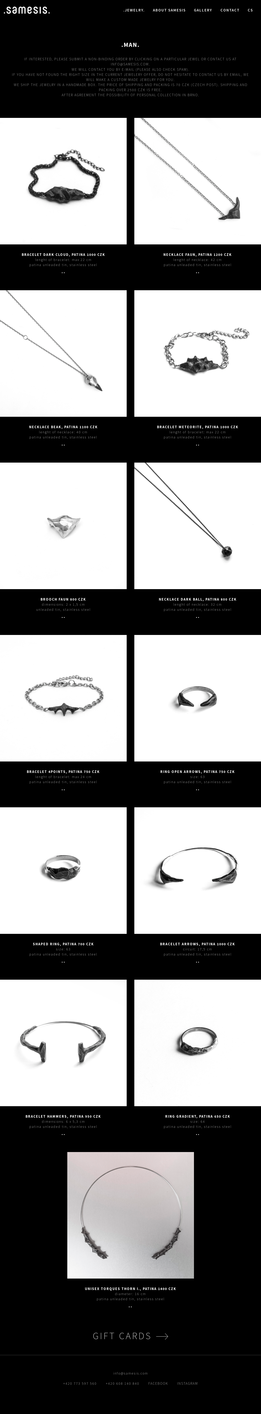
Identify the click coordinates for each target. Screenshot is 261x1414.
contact (230, 10)
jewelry (134, 10)
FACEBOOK (158, 1383)
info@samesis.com (130, 64)
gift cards (122, 1336)
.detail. (63, 181)
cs (250, 10)
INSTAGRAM (187, 1383)
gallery (203, 10)
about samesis (169, 10)
